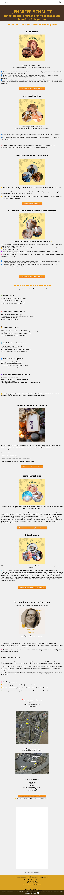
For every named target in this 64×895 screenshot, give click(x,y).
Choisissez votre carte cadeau (32, 467)
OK (38, 893)
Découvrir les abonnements (32, 203)
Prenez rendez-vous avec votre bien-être (32, 796)
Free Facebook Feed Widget (32, 872)
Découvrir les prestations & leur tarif (32, 88)
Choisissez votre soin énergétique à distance (32, 528)
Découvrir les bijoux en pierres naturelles (32, 587)
